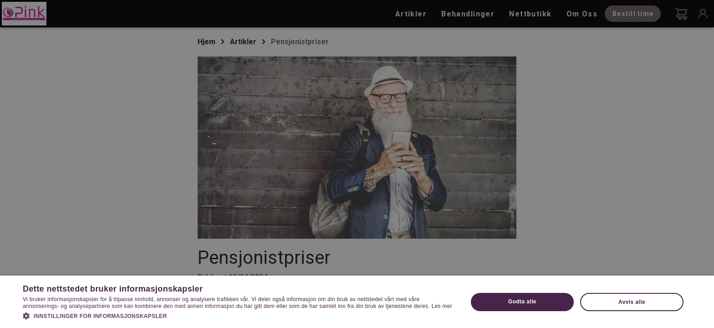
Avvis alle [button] (631, 302)
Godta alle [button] (522, 301)
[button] (238, 315)
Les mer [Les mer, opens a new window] (442, 306)
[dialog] (357, 164)
